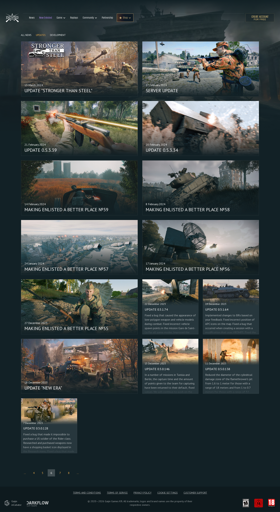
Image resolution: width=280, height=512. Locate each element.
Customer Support (195, 493)
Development (59, 35)
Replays (74, 17)
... (25, 473)
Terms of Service (117, 493)
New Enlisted (45, 17)
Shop (125, 17)
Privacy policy (142, 493)
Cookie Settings (168, 493)
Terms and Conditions (87, 493)
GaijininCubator (13, 503)
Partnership (107, 17)
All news (26, 35)
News (32, 17)
